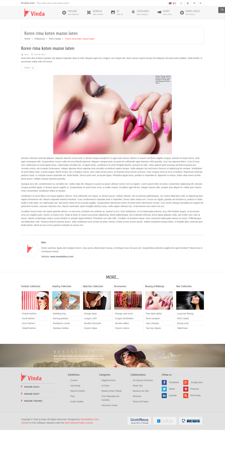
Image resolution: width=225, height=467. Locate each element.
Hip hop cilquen (153, 365)
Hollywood (40, 76)
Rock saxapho (153, 356)
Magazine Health (31, 424)
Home (27, 76)
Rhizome (137, 433)
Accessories (120, 323)
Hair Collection (184, 323)
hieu (26, 92)
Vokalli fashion (29, 365)
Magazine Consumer (33, 438)
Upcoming (75, 423)
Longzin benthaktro (124, 356)
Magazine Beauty (31, 431)
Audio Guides (76, 439)
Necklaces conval (61, 361)
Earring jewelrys (61, 356)
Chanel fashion (29, 351)
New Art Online (77, 428)
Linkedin (173, 433)
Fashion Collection (30, 323)
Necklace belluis (61, 365)
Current (74, 418)
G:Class (105, 423)
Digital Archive (108, 418)
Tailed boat (182, 365)
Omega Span (90, 351)
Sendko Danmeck (92, 361)
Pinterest (194, 426)
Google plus (196, 420)
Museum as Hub (141, 428)
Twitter (172, 426)
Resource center (110, 443)
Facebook (174, 420)
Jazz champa (152, 361)
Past (72, 433)
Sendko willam (122, 361)
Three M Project (140, 439)
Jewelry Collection (61, 323)
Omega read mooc (124, 351)
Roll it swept (55, 76)
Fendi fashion (28, 356)
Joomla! (25, 460)
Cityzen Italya (90, 365)
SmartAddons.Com (89, 457)
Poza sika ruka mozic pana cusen (53, 40)
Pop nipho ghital (154, 351)
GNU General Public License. (79, 460)
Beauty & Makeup (154, 323)
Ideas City (137, 423)
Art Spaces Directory (143, 418)
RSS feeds (195, 433)
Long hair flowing (185, 351)
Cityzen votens (122, 365)
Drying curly (183, 361)
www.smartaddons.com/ (62, 294)
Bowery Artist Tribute (112, 428)
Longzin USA (90, 356)
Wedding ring (59, 351)
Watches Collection (93, 323)
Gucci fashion (28, 361)
